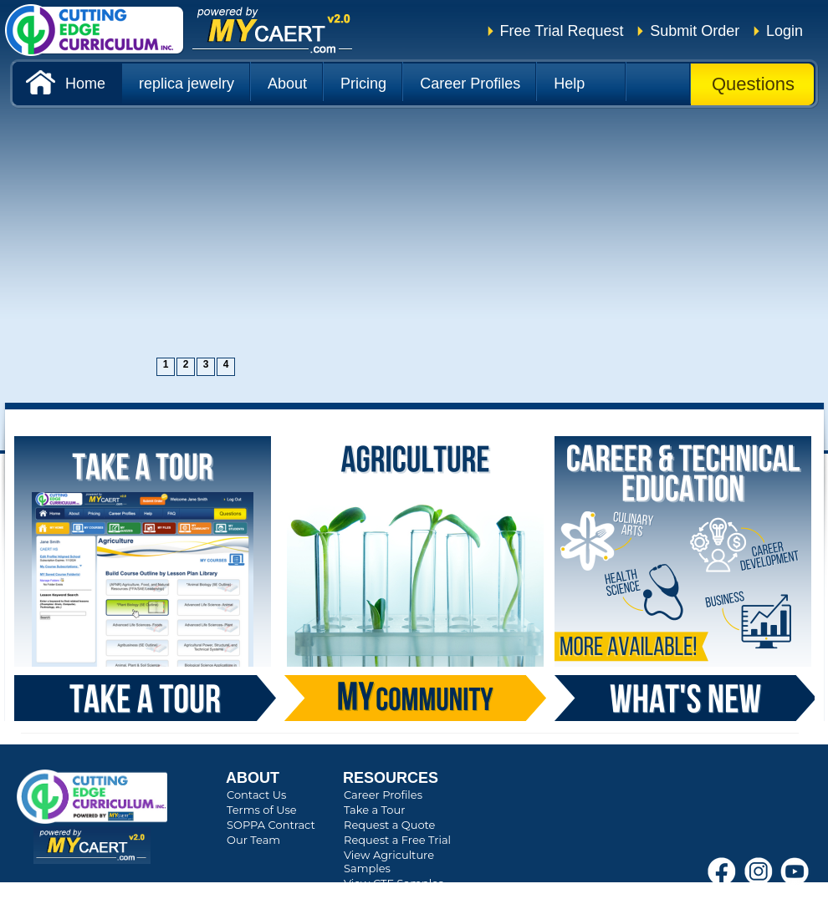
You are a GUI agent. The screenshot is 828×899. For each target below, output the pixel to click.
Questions (753, 84)
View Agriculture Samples (389, 861)
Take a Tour (374, 809)
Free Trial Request (562, 31)
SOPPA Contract (271, 824)
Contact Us (256, 794)
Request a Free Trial (397, 839)
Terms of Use (262, 809)
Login (784, 31)
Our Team (253, 839)
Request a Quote (389, 824)
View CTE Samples (393, 883)
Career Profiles (383, 794)
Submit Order (694, 31)
